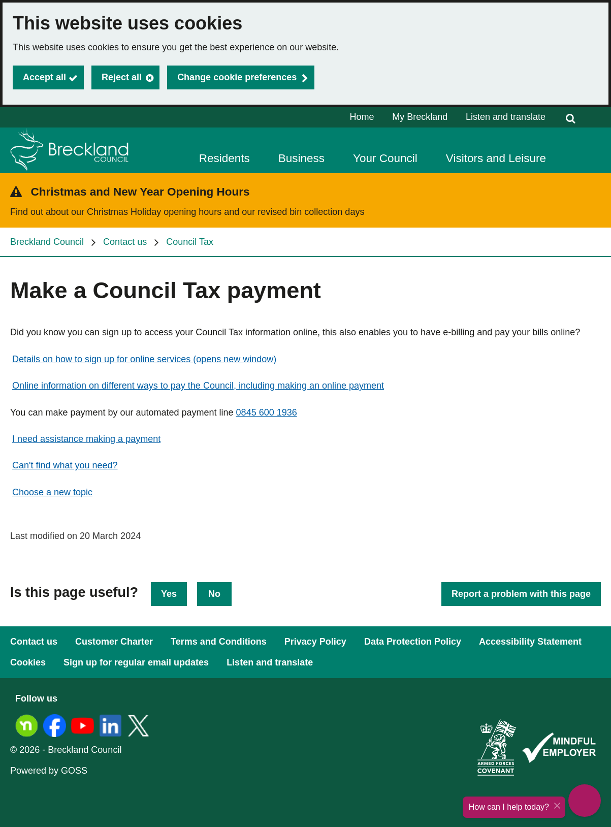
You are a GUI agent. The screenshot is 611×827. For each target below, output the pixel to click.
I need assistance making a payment (86, 439)
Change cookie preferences (237, 77)
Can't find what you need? (65, 465)
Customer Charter (114, 642)
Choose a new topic (52, 492)
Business (301, 158)
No (214, 594)
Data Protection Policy (412, 642)
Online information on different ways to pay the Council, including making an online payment (198, 385)
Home (362, 117)
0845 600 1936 (266, 412)
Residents (224, 158)
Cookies (28, 662)
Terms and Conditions (219, 642)
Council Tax (189, 242)
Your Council (385, 158)
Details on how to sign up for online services (144, 359)
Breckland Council (47, 242)
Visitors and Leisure (496, 158)
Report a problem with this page (521, 594)
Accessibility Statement (530, 642)
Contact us (125, 242)
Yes (169, 594)
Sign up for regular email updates (136, 662)
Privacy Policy (315, 642)
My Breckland (419, 117)
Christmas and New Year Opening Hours (140, 191)
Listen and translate (505, 117)
